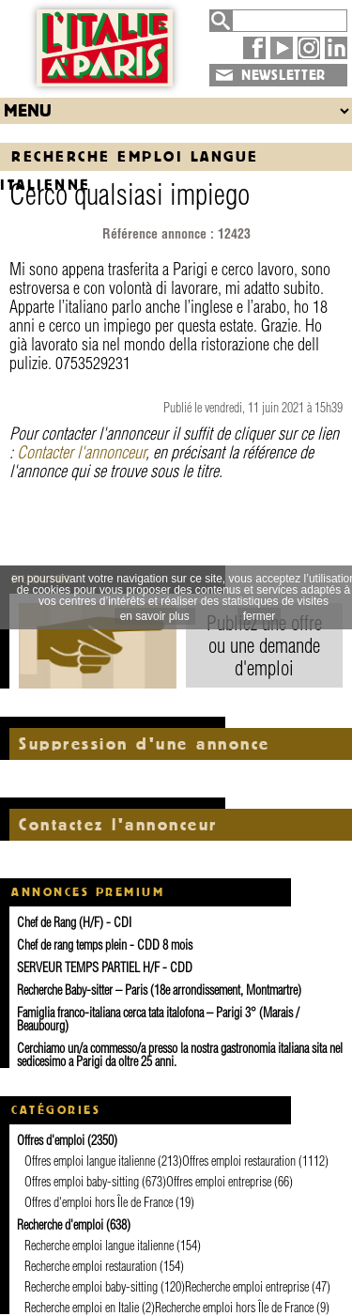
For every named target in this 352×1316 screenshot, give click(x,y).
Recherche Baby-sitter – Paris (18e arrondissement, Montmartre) (159, 990)
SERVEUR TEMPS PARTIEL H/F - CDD (104, 967)
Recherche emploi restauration (90, 1266)
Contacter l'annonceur (81, 452)
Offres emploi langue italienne (89, 1161)
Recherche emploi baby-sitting (91, 1286)
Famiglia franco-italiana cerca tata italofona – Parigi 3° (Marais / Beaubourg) (158, 1019)
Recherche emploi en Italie (81, 1307)
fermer (259, 616)
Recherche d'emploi (60, 1224)
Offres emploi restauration (239, 1161)
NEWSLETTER (283, 75)
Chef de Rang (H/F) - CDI (74, 922)
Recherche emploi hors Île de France (234, 1307)
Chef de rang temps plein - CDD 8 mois (104, 945)
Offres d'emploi (50, 1140)
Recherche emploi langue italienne (99, 1245)
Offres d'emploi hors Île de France (98, 1202)
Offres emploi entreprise (218, 1181)
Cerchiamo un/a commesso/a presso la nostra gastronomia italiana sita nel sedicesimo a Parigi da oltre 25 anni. (180, 1055)
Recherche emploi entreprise (247, 1286)
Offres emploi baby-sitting (81, 1181)
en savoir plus (155, 616)
